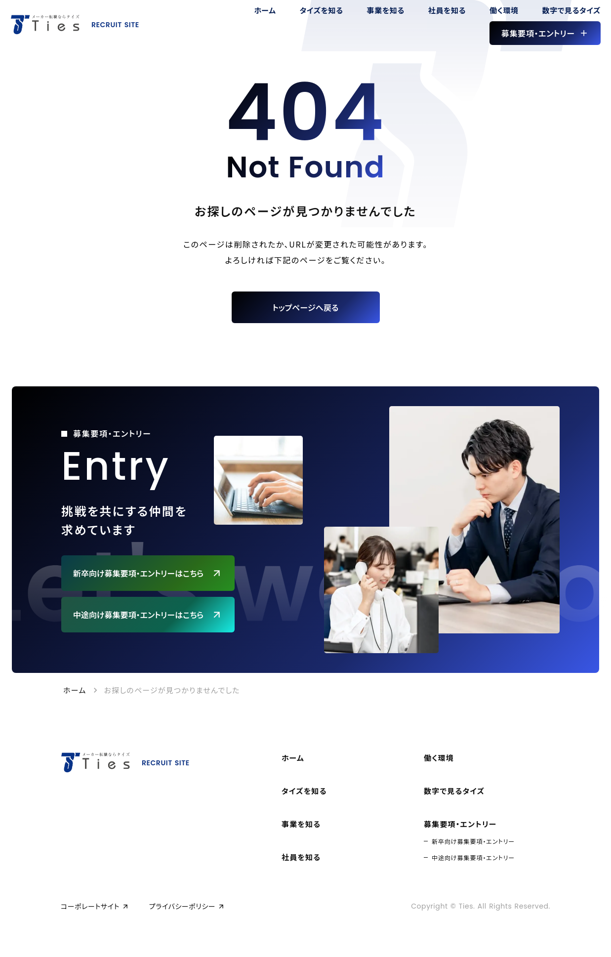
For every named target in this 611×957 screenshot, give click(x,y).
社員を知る (301, 857)
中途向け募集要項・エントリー (473, 857)
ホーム (74, 690)
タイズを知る (304, 791)
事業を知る (301, 824)
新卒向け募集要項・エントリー (473, 841)
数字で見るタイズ (454, 791)
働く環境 (439, 757)
